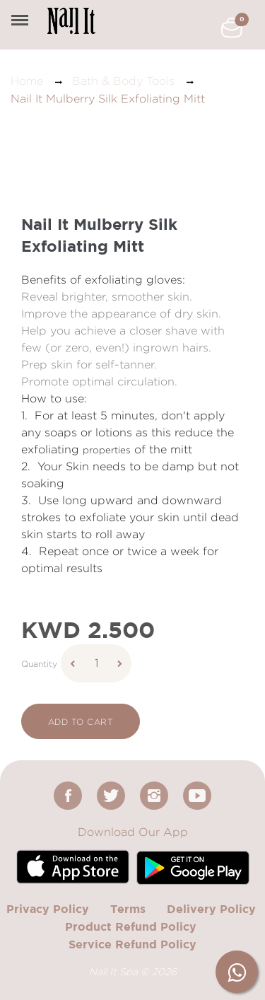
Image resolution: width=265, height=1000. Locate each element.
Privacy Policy (47, 908)
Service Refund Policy (132, 944)
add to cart (80, 721)
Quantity (39, 663)
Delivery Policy (211, 908)
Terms (128, 908)
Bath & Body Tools (123, 81)
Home (27, 81)
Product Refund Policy (130, 926)
